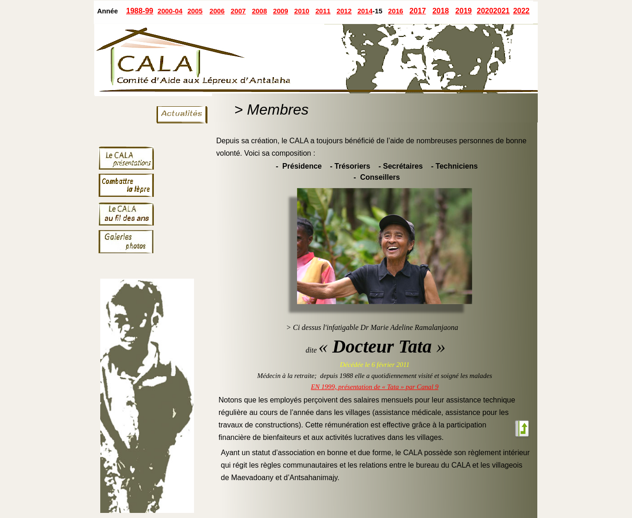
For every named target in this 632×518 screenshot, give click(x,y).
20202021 (493, 11)
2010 (302, 11)
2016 (395, 11)
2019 (464, 11)
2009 (280, 11)
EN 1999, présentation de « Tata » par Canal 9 (374, 386)
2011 (323, 11)
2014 (365, 11)
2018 (440, 11)
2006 (217, 11)
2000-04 (170, 11)
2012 (344, 11)
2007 (238, 11)
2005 (195, 11)
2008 (259, 11)
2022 (521, 11)
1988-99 (139, 11)
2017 (417, 11)
